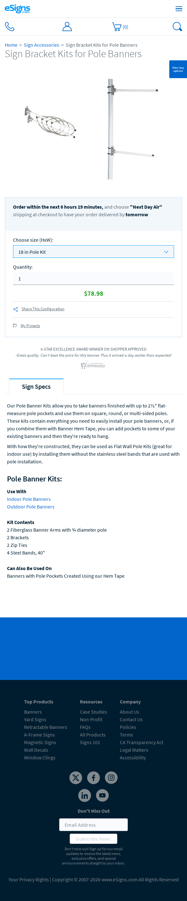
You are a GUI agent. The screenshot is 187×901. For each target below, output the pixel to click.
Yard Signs (35, 719)
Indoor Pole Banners (29, 499)
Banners (33, 712)
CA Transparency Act (141, 742)
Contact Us (131, 719)
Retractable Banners (45, 727)
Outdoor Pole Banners (31, 506)
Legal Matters (134, 750)
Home (11, 45)
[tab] (36, 386)
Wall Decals (36, 750)
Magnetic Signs (40, 742)
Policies (128, 727)
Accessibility (133, 757)
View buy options (178, 69)
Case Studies (93, 712)
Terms (126, 734)
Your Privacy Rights (29, 879)
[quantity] (93, 278)
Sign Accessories (41, 45)
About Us (129, 712)
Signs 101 (90, 742)
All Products (93, 734)
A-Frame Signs (39, 734)
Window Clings (39, 757)
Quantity (23, 267)
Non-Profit (91, 719)
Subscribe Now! (93, 839)
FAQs (85, 727)
